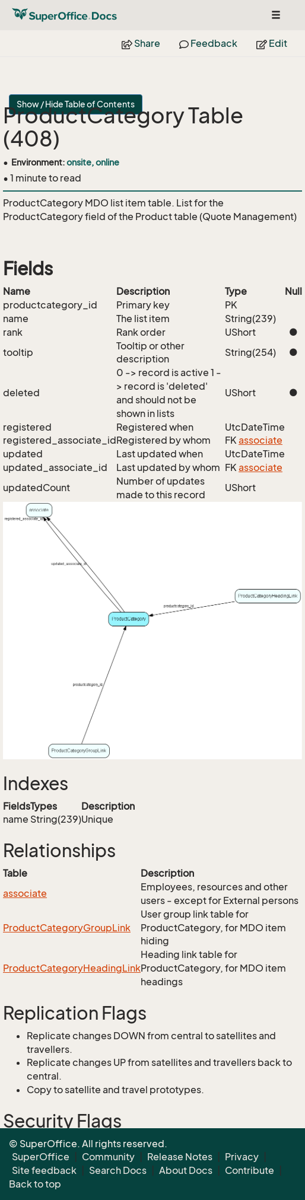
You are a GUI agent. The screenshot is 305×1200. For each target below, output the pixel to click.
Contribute (249, 1170)
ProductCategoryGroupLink (67, 928)
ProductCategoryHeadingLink (72, 968)
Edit (271, 43)
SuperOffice (40, 1157)
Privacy (242, 1157)
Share (141, 43)
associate (260, 440)
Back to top (35, 1184)
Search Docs (118, 1170)
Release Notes (179, 1157)
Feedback (208, 43)
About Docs (185, 1170)
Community (108, 1157)
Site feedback (44, 1170)
